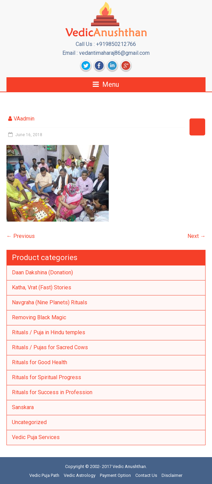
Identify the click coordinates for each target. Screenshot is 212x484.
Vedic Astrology (79, 475)
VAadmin (24, 118)
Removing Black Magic (39, 317)
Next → (196, 236)
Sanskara (23, 407)
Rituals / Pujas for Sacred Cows (50, 347)
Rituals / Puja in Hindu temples (48, 332)
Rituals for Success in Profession (52, 392)
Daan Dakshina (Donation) (42, 272)
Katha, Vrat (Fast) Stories (41, 287)
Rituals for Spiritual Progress (46, 377)
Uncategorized (29, 422)
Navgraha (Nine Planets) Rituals (49, 302)
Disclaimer (172, 475)
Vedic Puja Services (36, 437)
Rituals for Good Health (39, 362)
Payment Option (115, 475)
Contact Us (146, 475)
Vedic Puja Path (44, 475)
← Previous (20, 236)
